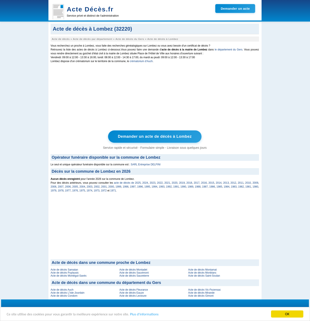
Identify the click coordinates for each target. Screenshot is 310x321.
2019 (182, 182)
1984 (226, 186)
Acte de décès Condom (64, 295)
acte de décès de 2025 (127, 182)
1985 (219, 186)
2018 (189, 182)
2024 (145, 182)
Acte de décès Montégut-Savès (69, 275)
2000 (111, 186)
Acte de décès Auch (62, 289)
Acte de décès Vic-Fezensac (204, 289)
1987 (205, 186)
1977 (68, 190)
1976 (75, 190)
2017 (197, 182)
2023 (152, 182)
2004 (82, 186)
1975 (82, 190)
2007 (61, 186)
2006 (68, 186)
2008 (53, 186)
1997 (133, 186)
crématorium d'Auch (141, 61)
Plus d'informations (144, 314)
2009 (255, 182)
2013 (226, 182)
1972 (104, 190)
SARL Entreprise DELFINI (145, 164)
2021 (167, 182)
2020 (175, 182)
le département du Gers (228, 49)
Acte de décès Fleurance (133, 289)
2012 (233, 182)
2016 (204, 182)
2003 (90, 186)
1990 (183, 186)
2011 (241, 182)
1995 (147, 186)
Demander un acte (235, 8)
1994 (154, 186)
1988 (198, 186)
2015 (211, 182)
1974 (89, 190)
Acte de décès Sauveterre (134, 275)
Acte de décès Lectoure (132, 295)
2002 (97, 186)
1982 (241, 186)
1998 (126, 186)
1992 (169, 186)
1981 (248, 186)
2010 (248, 182)
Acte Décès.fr (90, 9)
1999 (118, 186)
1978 (61, 190)
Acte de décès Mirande (201, 292)
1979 (53, 190)
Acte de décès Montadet (133, 269)
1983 (234, 186)
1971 (113, 190)
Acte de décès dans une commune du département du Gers (106, 282)
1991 (176, 186)
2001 (104, 186)
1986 (212, 186)
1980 (255, 186)
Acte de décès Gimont (201, 295)
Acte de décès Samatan (64, 269)
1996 (140, 186)
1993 (162, 186)
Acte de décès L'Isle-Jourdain (67, 292)
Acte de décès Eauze (131, 292)
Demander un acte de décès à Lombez (155, 136)
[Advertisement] (155, 97)
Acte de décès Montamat (202, 269)
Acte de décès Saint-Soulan (204, 275)
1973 (96, 190)
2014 (219, 182)
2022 (160, 182)
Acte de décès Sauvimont (134, 272)
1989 (191, 186)
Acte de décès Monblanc (202, 272)
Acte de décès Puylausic (65, 272)
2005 (75, 186)
